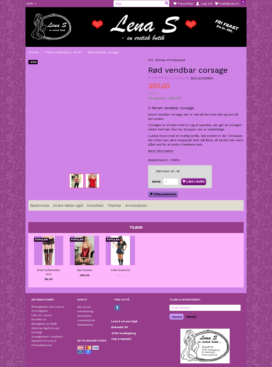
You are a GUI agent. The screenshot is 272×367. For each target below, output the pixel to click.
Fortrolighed (39, 310)
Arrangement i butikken (47, 336)
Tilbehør (114, 205)
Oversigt (36, 332)
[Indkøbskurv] (230, 3)
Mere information (160, 151)
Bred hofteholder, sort (48, 272)
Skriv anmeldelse (202, 77)
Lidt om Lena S (41, 315)
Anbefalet (95, 205)
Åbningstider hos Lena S (47, 306)
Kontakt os (38, 319)
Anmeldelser (136, 205)
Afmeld (191, 316)
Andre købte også (68, 205)
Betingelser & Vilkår (44, 323)
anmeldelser (176, 78)
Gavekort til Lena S (43, 340)
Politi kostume (120, 270)
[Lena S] (136, 25)
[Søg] (166, 3)
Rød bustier (84, 270)
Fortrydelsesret (41, 345)
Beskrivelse (39, 205)
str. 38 (168, 171)
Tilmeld (176, 316)
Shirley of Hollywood (170, 60)
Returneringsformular (45, 328)
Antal (156, 181)
